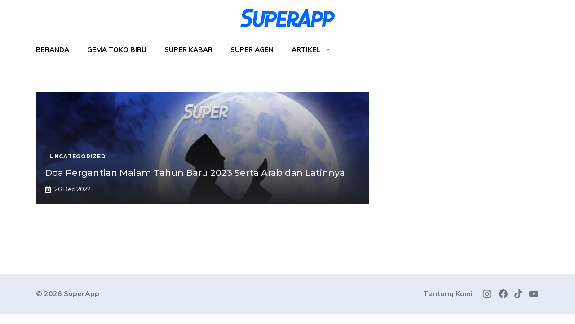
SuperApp (81, 293)
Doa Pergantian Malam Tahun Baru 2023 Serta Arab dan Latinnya (195, 172)
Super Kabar (188, 49)
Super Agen (252, 49)
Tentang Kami (448, 293)
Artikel (316, 49)
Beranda (52, 49)
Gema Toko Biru (116, 49)
